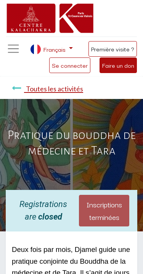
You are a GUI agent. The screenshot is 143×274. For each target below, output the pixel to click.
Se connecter (70, 65)
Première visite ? (112, 48)
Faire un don (118, 65)
